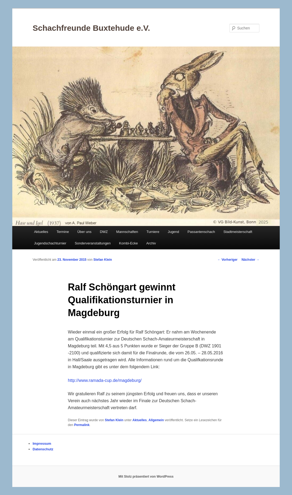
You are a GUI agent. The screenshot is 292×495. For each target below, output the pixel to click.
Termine (62, 232)
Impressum (42, 444)
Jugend (173, 232)
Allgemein (156, 420)
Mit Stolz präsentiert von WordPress (146, 476)
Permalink (81, 425)
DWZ (104, 232)
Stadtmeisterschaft (237, 232)
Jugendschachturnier (50, 243)
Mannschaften (127, 232)
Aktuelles (41, 232)
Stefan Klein (102, 260)
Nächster (250, 260)
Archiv (151, 243)
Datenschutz (43, 449)
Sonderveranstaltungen (92, 243)
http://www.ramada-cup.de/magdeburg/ (105, 380)
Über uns (84, 232)
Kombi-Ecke (128, 243)
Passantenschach (201, 232)
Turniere (153, 232)
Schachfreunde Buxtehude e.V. (91, 28)
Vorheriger (227, 260)
